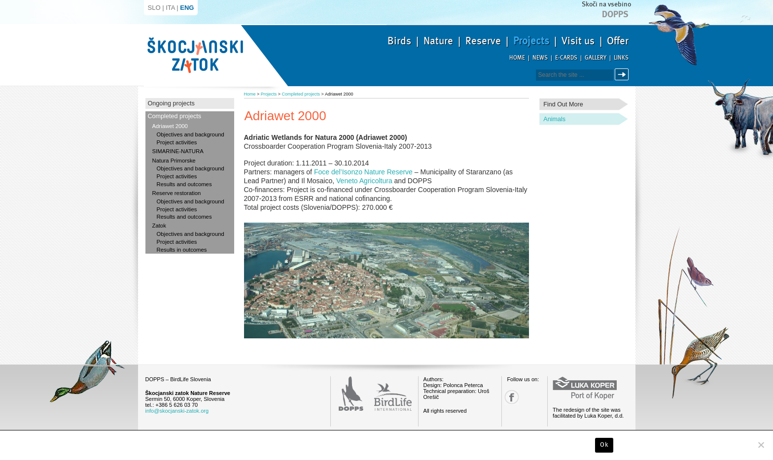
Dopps (615, 14)
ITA (170, 7)
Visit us (578, 40)
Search (623, 74)
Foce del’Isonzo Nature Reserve (363, 172)
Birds (399, 40)
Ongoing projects (171, 103)
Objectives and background (190, 134)
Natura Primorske (174, 161)
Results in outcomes (182, 250)
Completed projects (175, 116)
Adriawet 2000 (170, 126)
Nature (438, 40)
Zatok (159, 226)
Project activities (177, 142)
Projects (531, 40)
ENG (187, 7)
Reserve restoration (176, 193)
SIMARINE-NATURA (178, 151)
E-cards (566, 58)
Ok (604, 445)
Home (517, 58)
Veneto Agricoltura (364, 181)
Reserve (483, 40)
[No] (761, 445)
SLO (154, 7)
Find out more (563, 104)
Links (621, 58)
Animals (554, 119)
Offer (618, 40)
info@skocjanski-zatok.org (177, 411)
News (540, 58)
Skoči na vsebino (606, 4)
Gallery (595, 58)
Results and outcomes (184, 184)
